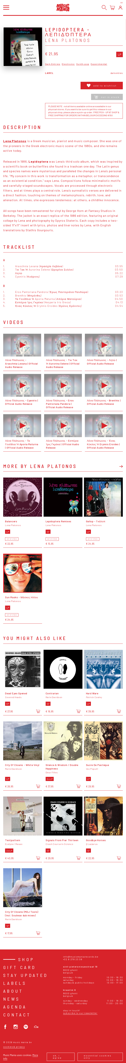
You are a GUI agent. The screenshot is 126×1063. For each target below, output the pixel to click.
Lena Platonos (68, 40)
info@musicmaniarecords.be (80, 956)
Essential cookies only (98, 1056)
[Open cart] (112, 7)
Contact (17, 1014)
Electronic (68, 64)
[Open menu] (6, 7)
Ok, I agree (57, 1056)
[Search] (104, 7)
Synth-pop (82, 64)
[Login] (120, 7)
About (13, 991)
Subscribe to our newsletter (80, 1013)
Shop (26, 959)
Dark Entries (52, 64)
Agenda (15, 1006)
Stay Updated (25, 975)
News (11, 999)
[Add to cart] (38, 711)
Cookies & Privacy (14, 1047)
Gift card (19, 967)
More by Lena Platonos (40, 466)
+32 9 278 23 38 (72, 959)
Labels (14, 983)
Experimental (99, 64)
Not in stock (107, 97)
